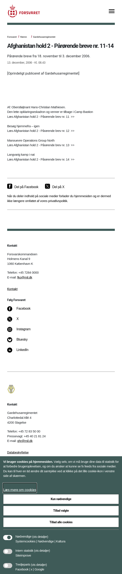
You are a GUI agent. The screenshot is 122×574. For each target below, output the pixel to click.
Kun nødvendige (61, 499)
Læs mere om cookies (19, 490)
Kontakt (12, 289)
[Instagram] (22, 331)
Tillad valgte (61, 510)
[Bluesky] (20, 341)
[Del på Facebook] (22, 187)
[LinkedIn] (20, 352)
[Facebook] (21, 310)
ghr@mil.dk (25, 441)
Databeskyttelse (17, 452)
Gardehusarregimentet (44, 37)
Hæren (23, 37)
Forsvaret (12, 37)
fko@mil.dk (24, 277)
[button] (40, 534)
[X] (17, 321)
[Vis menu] (111, 11)
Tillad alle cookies (61, 522)
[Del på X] (54, 187)
